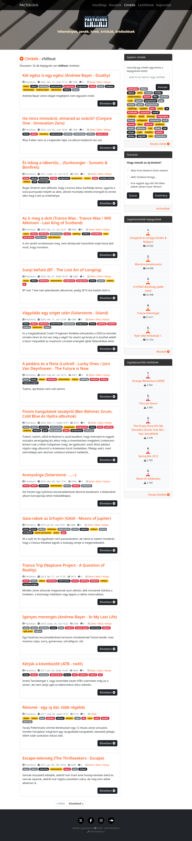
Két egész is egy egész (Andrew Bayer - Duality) (66, 75)
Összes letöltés (159, 494)
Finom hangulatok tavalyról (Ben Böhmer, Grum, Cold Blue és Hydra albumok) (67, 414)
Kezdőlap (99, 5)
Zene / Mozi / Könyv (100, 82)
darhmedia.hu (97, 831)
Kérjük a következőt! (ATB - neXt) (52, 663)
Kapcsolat (163, 5)
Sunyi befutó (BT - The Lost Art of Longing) (61, 269)
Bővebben (107, 103)
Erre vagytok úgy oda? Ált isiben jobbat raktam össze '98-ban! (148, 185)
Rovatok (115, 5)
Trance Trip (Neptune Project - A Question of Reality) (63, 567)
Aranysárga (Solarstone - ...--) (49, 474)
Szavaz (133, 195)
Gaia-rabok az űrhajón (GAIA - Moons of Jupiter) (66, 518)
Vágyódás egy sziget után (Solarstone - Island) (65, 312)
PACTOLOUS (29, 5)
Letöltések (146, 5)
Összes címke (160, 144)
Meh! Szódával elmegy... (143, 177)
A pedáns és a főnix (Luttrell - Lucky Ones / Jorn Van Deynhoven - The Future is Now (66, 366)
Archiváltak (163, 208)
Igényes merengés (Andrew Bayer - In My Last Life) (69, 616)
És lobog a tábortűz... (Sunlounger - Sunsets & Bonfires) (65, 165)
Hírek (93, 714)
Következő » (76, 803)
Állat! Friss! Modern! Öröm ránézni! (149, 170)
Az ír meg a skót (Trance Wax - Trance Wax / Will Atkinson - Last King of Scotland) (66, 220)
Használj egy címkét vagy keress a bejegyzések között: (145, 69)
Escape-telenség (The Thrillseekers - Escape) (63, 758)
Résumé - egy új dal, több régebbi (53, 707)
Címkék (129, 5)
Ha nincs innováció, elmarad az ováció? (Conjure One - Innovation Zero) (67, 121)
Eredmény (161, 195)
